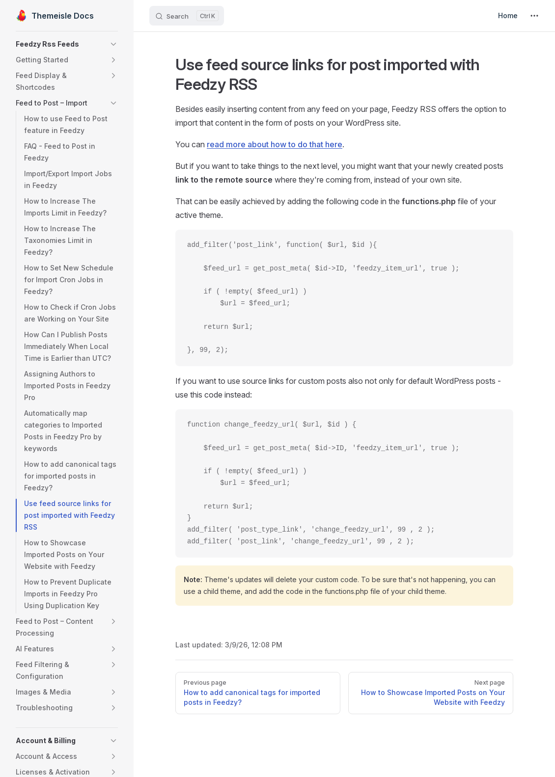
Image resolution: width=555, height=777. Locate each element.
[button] (67, 44)
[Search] (186, 16)
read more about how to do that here (274, 144)
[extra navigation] (534, 15)
